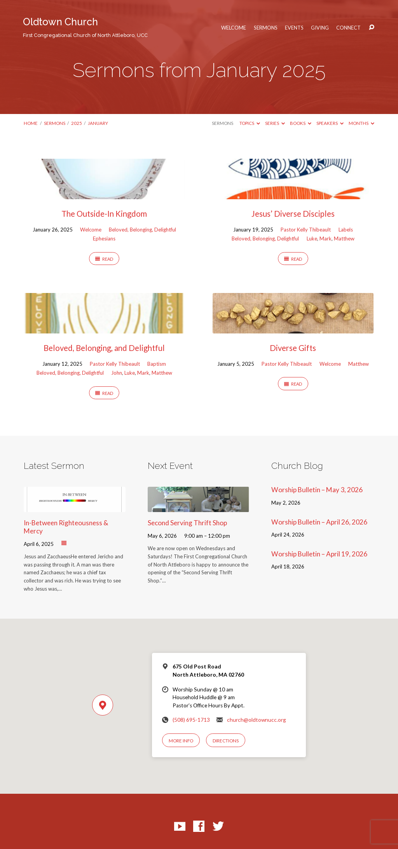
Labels (346, 229)
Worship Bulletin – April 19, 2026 (319, 554)
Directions (226, 740)
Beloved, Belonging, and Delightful (104, 348)
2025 (76, 123)
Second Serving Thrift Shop (187, 523)
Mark (325, 238)
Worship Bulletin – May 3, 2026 (317, 490)
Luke (312, 238)
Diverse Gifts (293, 348)
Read (104, 258)
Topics (249, 123)
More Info (181, 740)
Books (300, 123)
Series (275, 123)
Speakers (330, 123)
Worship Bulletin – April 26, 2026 (319, 522)
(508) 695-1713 (191, 720)
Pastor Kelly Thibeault (306, 229)
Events (294, 27)
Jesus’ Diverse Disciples (293, 213)
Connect (348, 27)
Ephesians (104, 238)
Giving (320, 27)
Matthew (344, 238)
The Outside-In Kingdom (104, 213)
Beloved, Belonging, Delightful (142, 229)
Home (31, 123)
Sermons (266, 27)
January (98, 123)
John (116, 373)
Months (361, 123)
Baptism (156, 364)
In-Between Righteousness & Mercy (66, 527)
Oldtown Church (85, 27)
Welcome (233, 27)
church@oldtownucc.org (256, 720)
